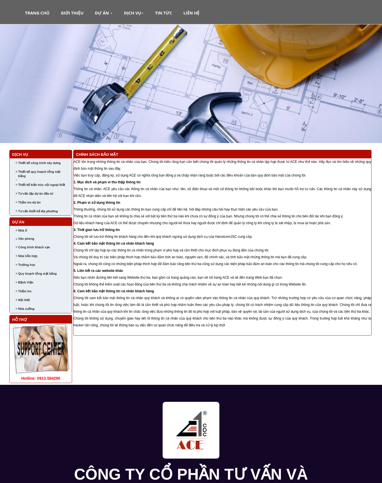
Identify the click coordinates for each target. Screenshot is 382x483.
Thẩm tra (24, 291)
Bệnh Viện (25, 282)
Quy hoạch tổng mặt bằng (37, 273)
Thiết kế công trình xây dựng (39, 163)
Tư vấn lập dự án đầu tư (35, 193)
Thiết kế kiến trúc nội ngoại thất (41, 184)
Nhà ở (22, 230)
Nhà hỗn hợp (27, 256)
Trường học (26, 264)
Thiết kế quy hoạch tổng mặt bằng (39, 174)
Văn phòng (26, 238)
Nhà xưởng (26, 308)
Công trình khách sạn (34, 247)
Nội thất (24, 300)
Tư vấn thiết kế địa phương (38, 211)
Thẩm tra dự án (29, 202)
